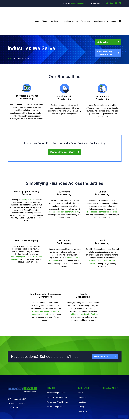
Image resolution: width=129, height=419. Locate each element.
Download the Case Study (62, 133)
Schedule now (101, 338)
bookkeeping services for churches (102, 193)
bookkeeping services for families (83, 295)
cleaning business (27, 181)
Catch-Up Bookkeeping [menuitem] (56, 379)
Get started (102, 23)
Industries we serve (70, 12)
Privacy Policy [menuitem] (83, 393)
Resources (85, 12)
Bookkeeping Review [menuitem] (55, 388)
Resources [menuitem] (81, 379)
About (44, 12)
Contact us (111, 12)
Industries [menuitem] (81, 383)
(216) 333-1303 (78, 3)
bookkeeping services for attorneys (64, 193)
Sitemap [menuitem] (80, 388)
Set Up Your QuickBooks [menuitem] (57, 383)
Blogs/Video (98, 12)
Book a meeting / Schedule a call (105, 34)
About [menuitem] (80, 374)
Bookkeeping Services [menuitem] (55, 374)
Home (36, 12)
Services (54, 12)
